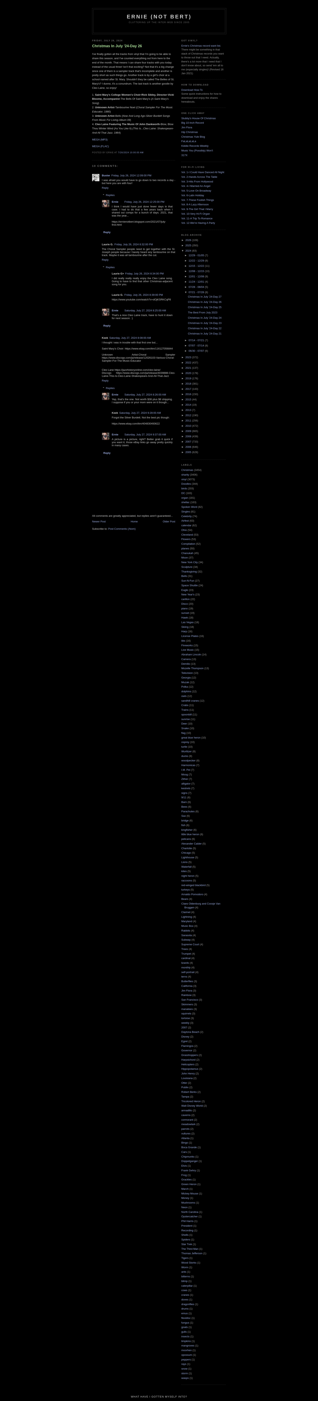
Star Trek (186, 1244)
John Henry (188, 1073)
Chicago (186, 852)
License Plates (190, 636)
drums (185, 1308)
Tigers (185, 1258)
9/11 (183, 797)
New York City (189, 562)
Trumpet (186, 953)
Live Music (187, 649)
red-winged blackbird (193, 885)
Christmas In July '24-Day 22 (204, 328)
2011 (188, 420)
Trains (185, 709)
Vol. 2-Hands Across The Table (199, 176)
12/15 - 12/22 (197, 265)
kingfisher (187, 829)
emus (184, 1313)
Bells (184, 576)
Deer (184, 723)
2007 (188, 441)
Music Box (187, 925)
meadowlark (188, 1124)
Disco (184, 603)
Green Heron (189, 1184)
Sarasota (186, 935)
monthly (186, 967)
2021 (188, 367)
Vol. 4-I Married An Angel (195, 186)
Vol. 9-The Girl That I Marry (197, 209)
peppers (186, 1359)
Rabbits (185, 930)
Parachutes (188, 811)
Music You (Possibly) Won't (197, 150)
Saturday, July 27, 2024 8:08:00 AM (130, 337)
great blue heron (191, 737)
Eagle (184, 590)
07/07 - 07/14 (197, 345)
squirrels (186, 1013)
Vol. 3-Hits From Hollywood (197, 181)
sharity (185, 474)
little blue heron (190, 834)
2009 (188, 431)
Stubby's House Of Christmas (198, 118)
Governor (186, 1050)
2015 (188, 399)
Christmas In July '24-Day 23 (204, 323)
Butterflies (187, 981)
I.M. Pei (185, 769)
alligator (186, 783)
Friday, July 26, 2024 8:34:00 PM (144, 273)
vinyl (184, 479)
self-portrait (187, 972)
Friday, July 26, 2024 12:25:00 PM (144, 201)
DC (183, 493)
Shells (184, 1234)
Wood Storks (188, 1262)
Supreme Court (190, 944)
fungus (185, 1322)
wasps (185, 1378)
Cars (184, 1151)
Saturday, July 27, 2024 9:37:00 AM (145, 434)
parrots (185, 1128)
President (186, 1225)
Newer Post (99, 521)
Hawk (184, 617)
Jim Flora (186, 127)
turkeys (185, 889)
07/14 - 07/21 (197, 340)
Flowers (186, 539)
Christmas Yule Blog (193, 136)
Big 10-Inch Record (192, 122)
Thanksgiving (189, 571)
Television (187, 672)
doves (184, 1299)
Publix (184, 1087)
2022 (188, 362)
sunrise (185, 719)
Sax (183, 815)
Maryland (186, 921)
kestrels (185, 788)
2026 (188, 240)
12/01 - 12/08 (197, 276)
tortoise (185, 1018)
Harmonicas (188, 765)
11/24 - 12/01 (197, 281)
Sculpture (186, 566)
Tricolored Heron (191, 1101)
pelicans (186, 838)
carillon (185, 599)
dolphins (186, 691)
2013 (188, 410)
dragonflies (187, 1304)
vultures (186, 1133)
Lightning (186, 916)
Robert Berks (189, 1091)
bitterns (185, 1276)
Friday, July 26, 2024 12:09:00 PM (131, 175)
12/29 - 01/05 (197, 255)
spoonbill (186, 714)
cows (184, 1290)
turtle (184, 746)
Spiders (185, 1239)
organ (184, 497)
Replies (110, 195)
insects (185, 1336)
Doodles (186, 483)
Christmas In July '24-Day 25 (204, 307)
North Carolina (189, 1211)
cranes (185, 1294)
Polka (184, 686)
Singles (185, 511)
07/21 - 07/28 (197, 292)
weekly (185, 1022)
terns (184, 976)
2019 (188, 378)
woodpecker (188, 760)
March (185, 1188)
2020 (188, 373)
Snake (185, 728)
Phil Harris (187, 1221)
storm (184, 1373)
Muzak (185, 682)
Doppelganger (189, 1161)
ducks (184, 756)
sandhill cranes (190, 700)
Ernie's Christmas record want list (200, 45)
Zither (184, 778)
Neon (184, 1207)
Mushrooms (188, 1202)
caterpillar (187, 1285)
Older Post (169, 521)
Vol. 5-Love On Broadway (196, 190)
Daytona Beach (190, 1031)
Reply (105, 187)
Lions (184, 862)
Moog (184, 774)
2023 (188, 357)
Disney (185, 1036)
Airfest (185, 520)
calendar (186, 525)
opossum (186, 1354)
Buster (106, 175)
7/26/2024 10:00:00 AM (131, 152)
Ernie (115, 201)
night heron (187, 875)
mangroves (187, 1345)
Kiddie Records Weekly (194, 145)
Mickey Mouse (189, 1193)
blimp (184, 1281)
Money (185, 1197)
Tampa (185, 1096)
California (186, 985)
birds (184, 488)
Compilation (188, 543)
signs (184, 792)
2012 (188, 415)
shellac (185, 502)
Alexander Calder (191, 843)
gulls (184, 1331)
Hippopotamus (189, 1068)
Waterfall (186, 866)
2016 (188, 394)
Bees (184, 806)
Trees (184, 949)
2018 (188, 383)
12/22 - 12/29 (197, 260)
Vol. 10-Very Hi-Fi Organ (195, 213)
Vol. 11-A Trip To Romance (197, 218)
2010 (188, 425)
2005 (188, 452)
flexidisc (186, 1318)
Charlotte (186, 848)
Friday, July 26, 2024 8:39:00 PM (143, 294)
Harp (184, 631)
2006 (188, 446)
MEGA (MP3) (100, 139)
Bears (184, 898)
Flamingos (187, 1045)
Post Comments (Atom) (122, 528)
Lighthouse (187, 857)
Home (134, 521)
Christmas (187, 470)
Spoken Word (189, 506)
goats (184, 1327)
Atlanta (185, 1138)
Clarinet (185, 912)
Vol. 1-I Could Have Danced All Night (202, 172)
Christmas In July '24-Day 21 (204, 333)
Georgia (186, 677)
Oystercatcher (189, 1216)
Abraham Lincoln (191, 654)
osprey (185, 742)
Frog (184, 1175)
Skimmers (187, 1004)
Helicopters (187, 1064)
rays (183, 1364)
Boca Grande (189, 1147)
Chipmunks (187, 1156)
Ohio (184, 530)
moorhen (186, 1350)
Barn (184, 802)
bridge (185, 820)
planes (185, 548)
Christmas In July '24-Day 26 (117, 46)
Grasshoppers (189, 1055)
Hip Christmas (189, 132)
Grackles (186, 1179)
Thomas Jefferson (191, 1253)
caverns (186, 1115)
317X (184, 155)
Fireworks (187, 645)
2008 (188, 436)
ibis (183, 640)
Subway (186, 939)
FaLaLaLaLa (188, 141)
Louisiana (187, 1078)
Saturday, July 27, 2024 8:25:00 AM (145, 310)
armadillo (186, 1110)
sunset (185, 612)
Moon (184, 557)
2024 (188, 250)
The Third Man (189, 1248)
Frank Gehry (188, 1170)
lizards (185, 962)
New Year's (187, 594)
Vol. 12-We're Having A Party (198, 222)
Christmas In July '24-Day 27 (204, 296)
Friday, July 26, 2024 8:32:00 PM (133, 244)
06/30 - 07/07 (197, 350)
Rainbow (186, 995)
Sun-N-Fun (187, 580)
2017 (188, 388)
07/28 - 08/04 (197, 286)
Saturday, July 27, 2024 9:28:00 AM (140, 412)
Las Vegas (187, 622)
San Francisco (189, 999)
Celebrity (186, 516)
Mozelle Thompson (192, 668)
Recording (187, 1230)
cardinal (186, 958)
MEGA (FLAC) (100, 146)
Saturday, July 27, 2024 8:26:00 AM (145, 394)
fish (183, 825)
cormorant (187, 1119)
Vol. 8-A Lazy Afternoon (195, 204)
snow (184, 1368)
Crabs (184, 705)
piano (184, 608)
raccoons (186, 880)
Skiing (184, 626)
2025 (188, 245)
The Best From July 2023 (202, 312)
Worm (184, 1267)
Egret (184, 1041)
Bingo (184, 1142)
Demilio (185, 663)
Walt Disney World (192, 1105)
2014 (188, 404)
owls (184, 696)
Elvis (184, 1165)
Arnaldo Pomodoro (192, 894)
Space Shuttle (189, 585)
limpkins (186, 1341)
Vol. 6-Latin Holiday (192, 195)
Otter (184, 1082)
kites (184, 871)
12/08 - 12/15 (197, 271)
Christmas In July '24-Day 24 (204, 317)
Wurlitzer (186, 751)
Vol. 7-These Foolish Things (197, 200)
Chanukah (187, 553)
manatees (187, 1009)
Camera (186, 659)
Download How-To (192, 89)
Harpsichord (188, 1059)
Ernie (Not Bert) (159, 17)
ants (183, 1271)
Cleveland (187, 534)
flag (183, 732)
